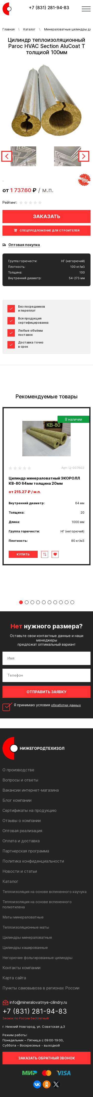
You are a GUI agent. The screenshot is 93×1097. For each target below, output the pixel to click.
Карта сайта (14, 977)
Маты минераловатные (23, 917)
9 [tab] (66, 602)
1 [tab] (21, 602)
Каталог (29, 29)
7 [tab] (55, 602)
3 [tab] (32, 602)
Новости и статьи (19, 871)
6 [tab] (49, 602)
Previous (6, 156)
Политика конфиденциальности (33, 861)
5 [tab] (44, 602)
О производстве (18, 769)
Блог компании (16, 800)
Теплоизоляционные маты (25, 927)
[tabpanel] (46, 486)
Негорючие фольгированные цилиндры (37, 957)
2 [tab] (27, 602)
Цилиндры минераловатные (27, 937)
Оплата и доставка (21, 840)
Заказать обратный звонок (46, 1058)
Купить (23, 554)
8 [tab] (61, 602)
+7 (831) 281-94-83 (49, 7)
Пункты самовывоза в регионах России (40, 987)
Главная (8, 29)
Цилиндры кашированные (25, 947)
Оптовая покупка (24, 245)
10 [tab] (72, 602)
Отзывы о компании (21, 820)
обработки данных (66, 705)
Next (83, 156)
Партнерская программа (25, 850)
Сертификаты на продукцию (29, 810)
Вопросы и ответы (20, 779)
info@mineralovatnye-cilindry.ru (38, 1002)
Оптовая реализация (22, 830)
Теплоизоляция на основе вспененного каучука (44, 891)
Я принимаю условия (47, 705)
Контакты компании (21, 967)
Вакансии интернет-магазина (30, 790)
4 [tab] (38, 602)
